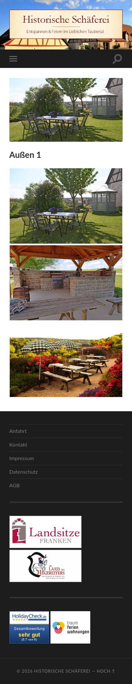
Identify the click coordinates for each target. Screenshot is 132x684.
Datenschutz (23, 472)
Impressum (21, 458)
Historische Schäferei (62, 671)
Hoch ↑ (106, 671)
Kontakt (18, 444)
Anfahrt (18, 431)
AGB (14, 485)
